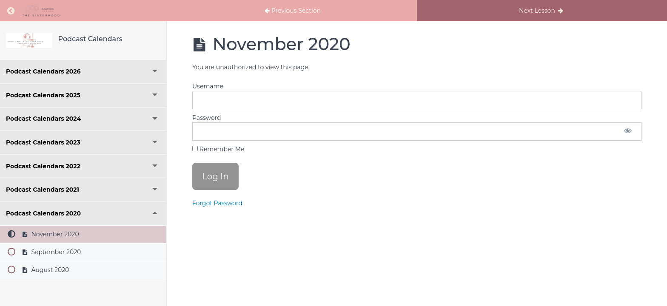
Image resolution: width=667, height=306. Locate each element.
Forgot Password (217, 203)
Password (206, 118)
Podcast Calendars (90, 39)
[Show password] (627, 131)
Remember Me (218, 149)
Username (207, 86)
